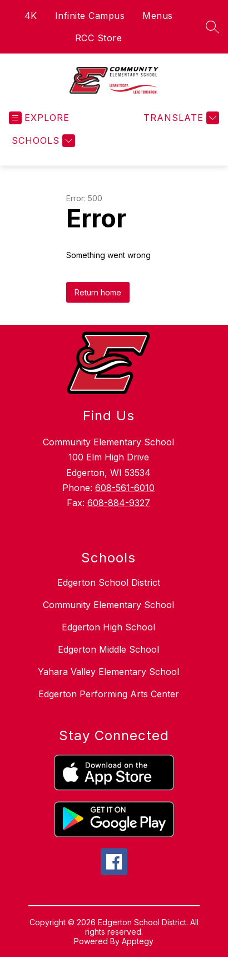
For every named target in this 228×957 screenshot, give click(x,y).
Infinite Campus (90, 15)
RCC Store (98, 37)
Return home (98, 292)
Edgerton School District (108, 582)
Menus (157, 15)
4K (30, 15)
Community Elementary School (108, 604)
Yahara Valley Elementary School (108, 671)
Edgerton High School (108, 627)
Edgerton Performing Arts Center (108, 693)
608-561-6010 (125, 487)
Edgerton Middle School (108, 649)
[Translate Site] (180, 118)
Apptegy (137, 941)
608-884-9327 (118, 502)
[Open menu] (39, 118)
